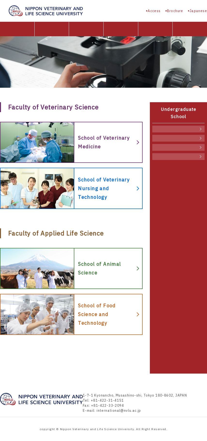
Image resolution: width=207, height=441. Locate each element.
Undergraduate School (86, 29)
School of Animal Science (178, 147)
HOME (17, 29)
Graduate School (121, 29)
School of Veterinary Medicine (178, 129)
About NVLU (52, 29)
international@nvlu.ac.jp (119, 410)
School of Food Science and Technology (178, 156)
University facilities (155, 29)
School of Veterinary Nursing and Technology (178, 138)
